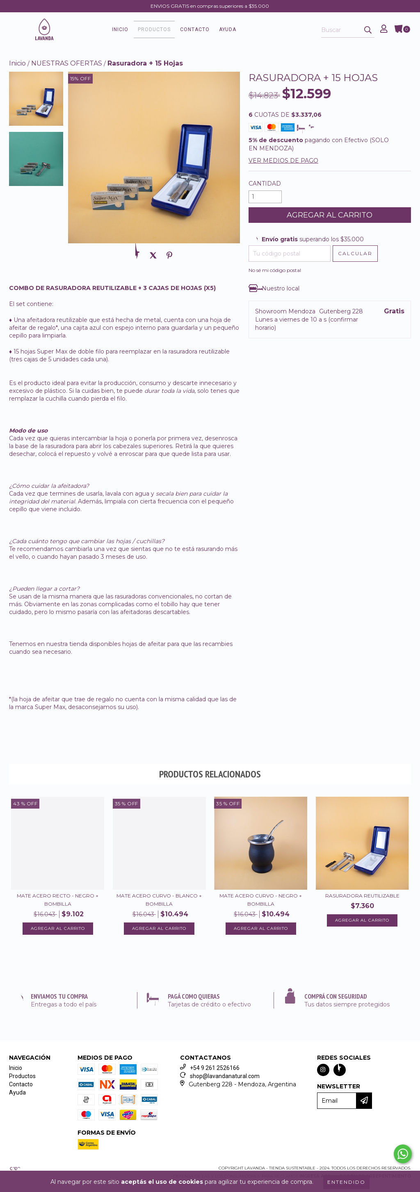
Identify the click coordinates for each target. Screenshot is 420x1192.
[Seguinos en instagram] (323, 1072)
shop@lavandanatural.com (225, 1078)
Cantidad (265, 185)
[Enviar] (367, 1103)
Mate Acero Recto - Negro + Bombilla (57, 902)
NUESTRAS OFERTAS (66, 65)
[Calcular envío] (355, 255)
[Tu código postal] (290, 255)
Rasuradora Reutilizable (362, 898)
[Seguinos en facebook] (339, 1072)
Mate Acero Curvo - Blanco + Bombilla (159, 902)
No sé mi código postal (275, 272)
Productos (171, 31)
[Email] (336, 1103)
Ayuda (244, 31)
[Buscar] (367, 31)
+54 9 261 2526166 (215, 1070)
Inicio (137, 31)
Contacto (211, 31)
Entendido (346, 1182)
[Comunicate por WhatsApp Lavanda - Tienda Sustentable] (403, 1153)
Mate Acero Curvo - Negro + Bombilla (260, 902)
